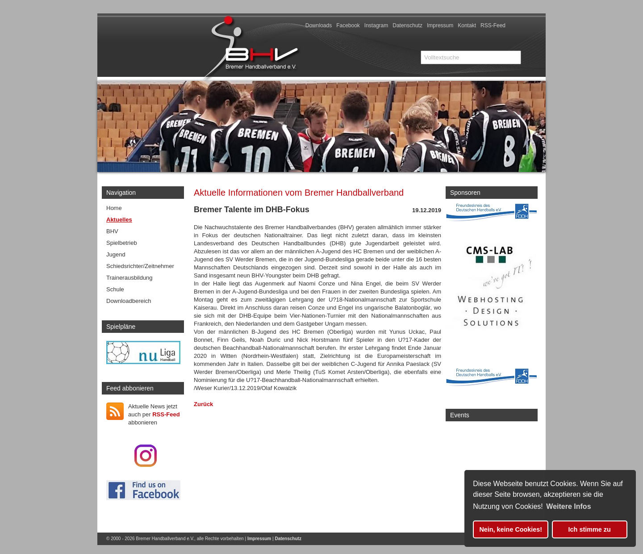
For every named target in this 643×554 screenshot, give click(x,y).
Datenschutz (407, 25)
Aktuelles (119, 219)
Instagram (376, 25)
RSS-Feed (492, 25)
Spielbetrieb (121, 242)
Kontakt (467, 25)
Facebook (348, 25)
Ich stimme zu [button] (589, 529)
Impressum (440, 25)
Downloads (318, 25)
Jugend (115, 254)
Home (114, 208)
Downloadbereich (128, 301)
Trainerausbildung (129, 277)
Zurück (203, 404)
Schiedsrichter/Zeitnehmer (140, 266)
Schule (115, 289)
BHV (112, 231)
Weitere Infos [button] (568, 506)
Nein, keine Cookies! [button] (510, 529)
